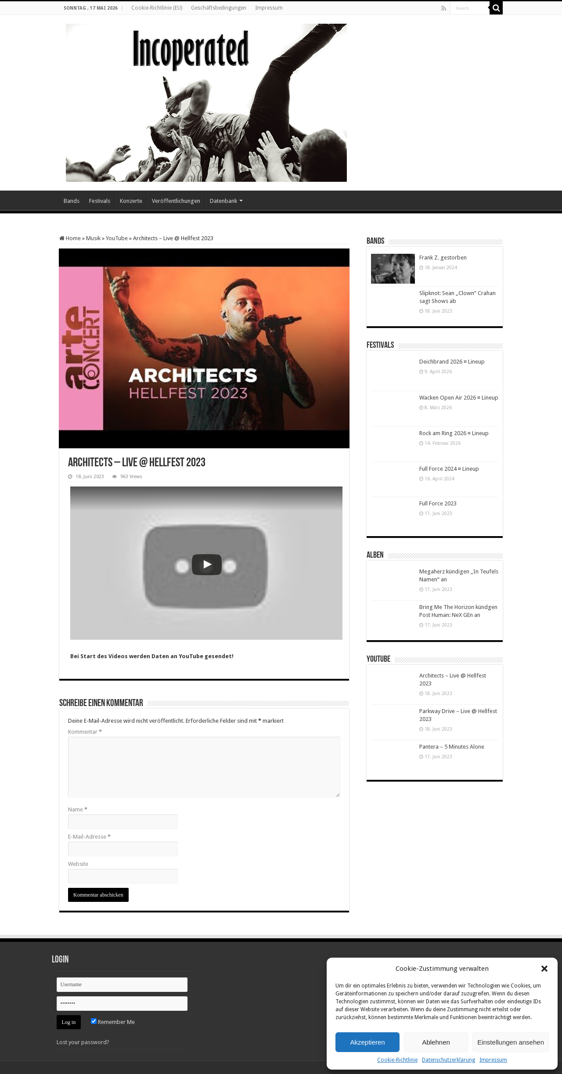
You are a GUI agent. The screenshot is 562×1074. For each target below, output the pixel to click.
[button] (544, 968)
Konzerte (131, 201)
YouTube (117, 238)
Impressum (493, 1060)
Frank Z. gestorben (443, 257)
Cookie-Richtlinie (397, 1060)
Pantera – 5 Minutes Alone (451, 746)
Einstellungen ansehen (510, 1042)
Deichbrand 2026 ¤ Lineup (452, 361)
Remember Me (113, 1022)
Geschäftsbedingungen (218, 8)
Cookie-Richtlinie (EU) (156, 8)
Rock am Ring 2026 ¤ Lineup (454, 433)
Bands (71, 201)
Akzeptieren (367, 1042)
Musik (93, 238)
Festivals (99, 201)
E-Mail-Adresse (89, 836)
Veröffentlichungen (176, 201)
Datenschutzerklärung (448, 1060)
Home (70, 238)
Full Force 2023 (438, 503)
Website (78, 864)
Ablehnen (436, 1042)
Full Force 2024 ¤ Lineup (449, 468)
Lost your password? (83, 1042)
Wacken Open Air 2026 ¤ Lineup (458, 397)
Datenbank (223, 201)
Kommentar (85, 731)
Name (77, 809)
